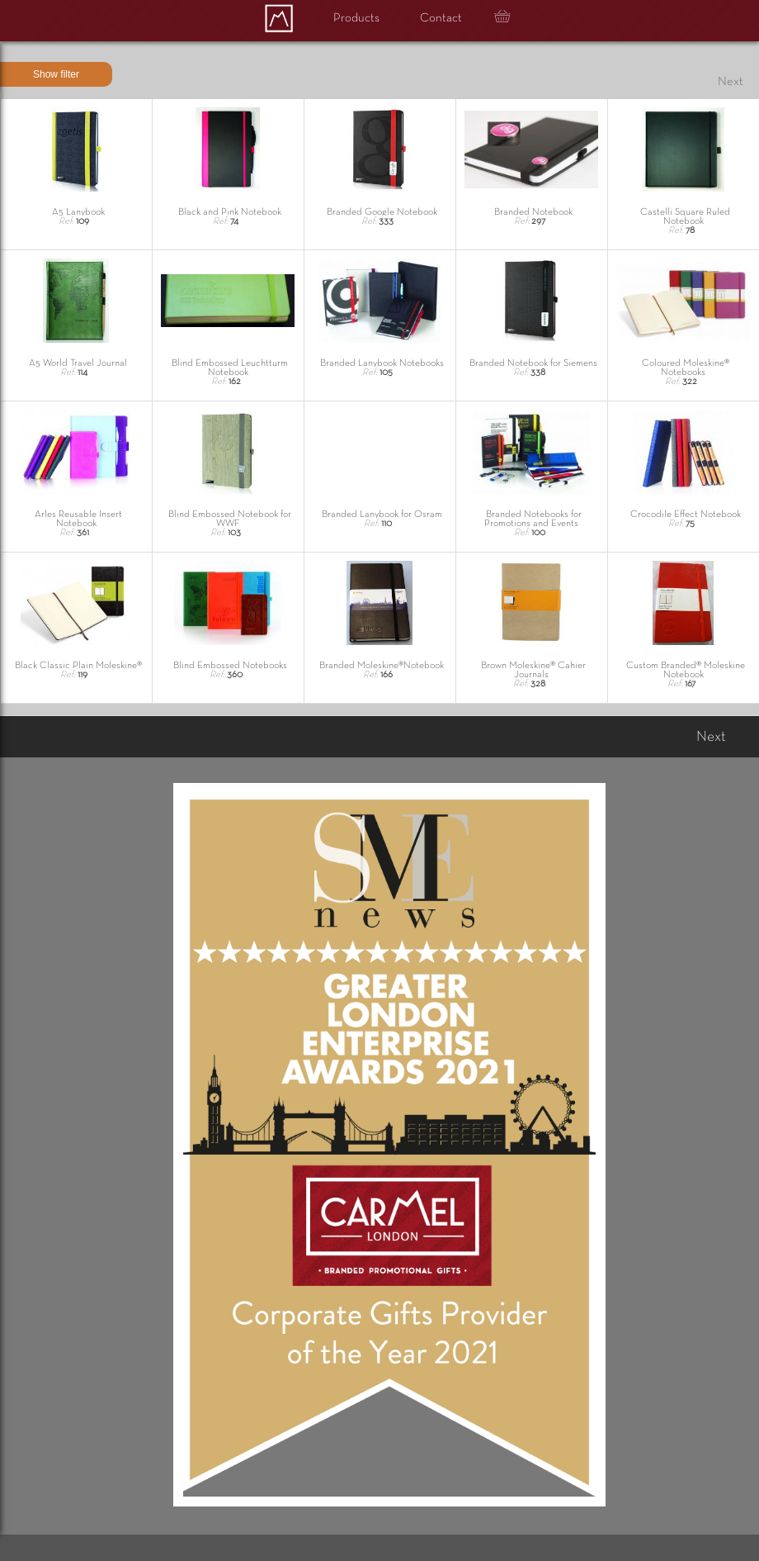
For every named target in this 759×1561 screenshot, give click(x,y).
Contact (441, 18)
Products (356, 18)
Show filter (56, 74)
